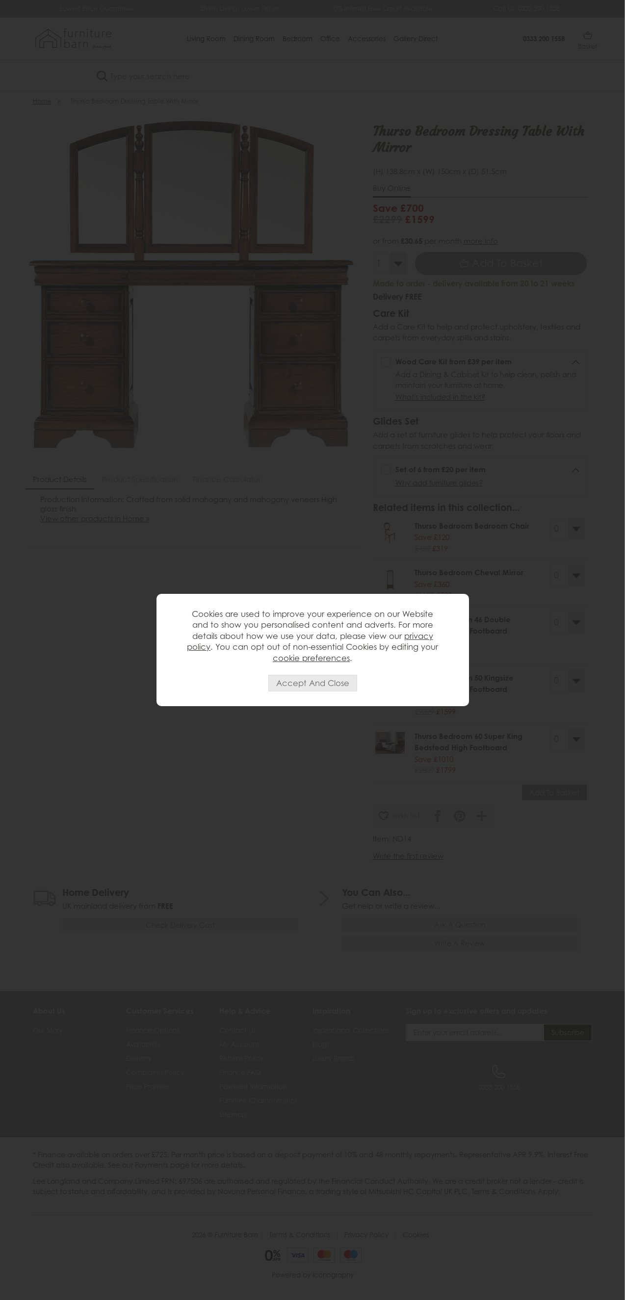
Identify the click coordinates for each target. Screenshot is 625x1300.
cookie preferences (311, 658)
